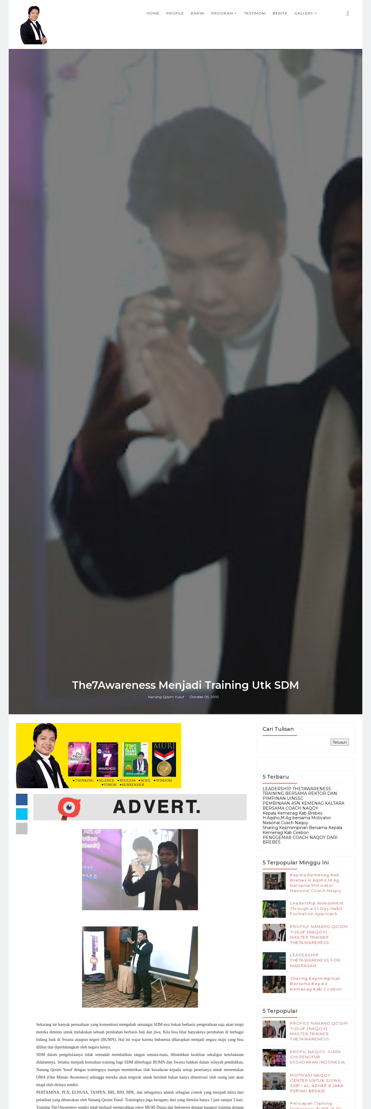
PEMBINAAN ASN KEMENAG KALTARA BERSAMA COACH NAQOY (303, 806)
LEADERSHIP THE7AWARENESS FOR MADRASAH (315, 960)
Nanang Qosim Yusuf (166, 697)
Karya (197, 13)
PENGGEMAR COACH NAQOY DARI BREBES (300, 840)
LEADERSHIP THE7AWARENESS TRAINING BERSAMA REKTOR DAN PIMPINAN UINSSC (300, 793)
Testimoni (255, 13)
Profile (175, 13)
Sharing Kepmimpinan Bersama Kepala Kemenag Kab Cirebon (302, 830)
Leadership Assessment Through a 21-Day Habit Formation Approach (317, 908)
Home (153, 13)
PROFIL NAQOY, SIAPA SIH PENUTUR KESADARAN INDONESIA (317, 1056)
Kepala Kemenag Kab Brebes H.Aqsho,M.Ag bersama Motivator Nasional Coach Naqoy (297, 818)
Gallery (303, 13)
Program (222, 13)
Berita (280, 13)
